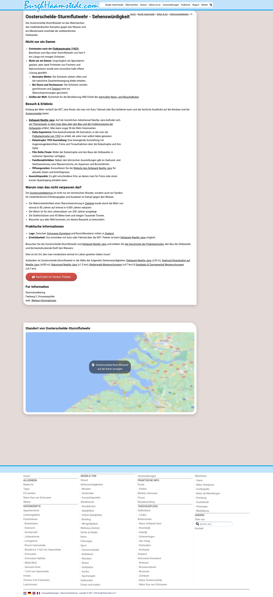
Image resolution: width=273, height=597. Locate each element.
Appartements (31, 510)
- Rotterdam (144, 545)
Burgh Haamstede (114, 4)
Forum (141, 497)
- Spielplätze (87, 510)
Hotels (27, 575)
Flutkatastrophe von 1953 (46, 136)
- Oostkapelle (202, 489)
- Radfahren (87, 554)
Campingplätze (31, 514)
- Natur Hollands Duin (149, 523)
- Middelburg (202, 510)
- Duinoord (29, 527)
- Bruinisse (143, 571)
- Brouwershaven (147, 567)
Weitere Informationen (44, 300)
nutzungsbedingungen (50, 593)
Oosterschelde (34, 113)
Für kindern (29, 493)
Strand (143, 4)
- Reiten (85, 562)
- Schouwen (29, 554)
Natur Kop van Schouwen (37, 497)
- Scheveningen (146, 536)
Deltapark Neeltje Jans (41, 120)
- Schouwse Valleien (34, 558)
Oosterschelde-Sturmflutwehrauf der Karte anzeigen (110, 367)
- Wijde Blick (30, 562)
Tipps (26, 488)
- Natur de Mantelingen (207, 493)
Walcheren (201, 476)
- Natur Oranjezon (204, 484)
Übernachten (131, 4)
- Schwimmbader (90, 549)
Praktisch (185, 4)
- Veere (199, 480)
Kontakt (199, 528)
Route (141, 484)
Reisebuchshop (146, 502)
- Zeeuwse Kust (31, 567)
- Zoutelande (202, 502)
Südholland (144, 510)
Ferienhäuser (30, 519)
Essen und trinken (90, 584)
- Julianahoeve (31, 536)
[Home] (101, 4)
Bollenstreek (144, 519)
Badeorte (28, 484)
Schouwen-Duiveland (58, 233)
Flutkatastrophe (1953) (66, 48)
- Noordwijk (144, 527)
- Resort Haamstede (34, 545)
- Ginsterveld (30, 532)
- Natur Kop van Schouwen (152, 584)
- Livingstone (30, 541)
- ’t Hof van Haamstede (36, 571)
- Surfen (85, 571)
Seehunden (87, 580)
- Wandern (86, 558)
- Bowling (86, 519)
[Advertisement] (223, 90)
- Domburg (201, 497)
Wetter (204, 4)
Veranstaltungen (171, 4)
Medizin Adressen (148, 493)
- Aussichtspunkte (90, 497)
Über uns (200, 519)
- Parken (142, 488)
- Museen (86, 488)
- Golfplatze (87, 567)
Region (195, 4)
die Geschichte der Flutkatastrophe (144, 244)
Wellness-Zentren (90, 528)
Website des (92, 168)
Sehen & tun (155, 4)
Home (26, 476)
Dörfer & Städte (89, 532)
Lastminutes (30, 584)
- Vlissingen (201, 506)
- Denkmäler (87, 493)
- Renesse (143, 562)
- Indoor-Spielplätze (91, 515)
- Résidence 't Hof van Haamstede (42, 549)
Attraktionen (87, 502)
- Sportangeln (88, 576)
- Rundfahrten (88, 506)
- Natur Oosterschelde (150, 580)
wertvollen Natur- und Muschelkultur (119, 97)
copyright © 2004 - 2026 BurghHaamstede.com (97, 593)
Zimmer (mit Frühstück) (36, 580)
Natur (84, 536)
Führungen (86, 541)
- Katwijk (142, 532)
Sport (84, 545)
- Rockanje (143, 549)
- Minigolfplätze (89, 523)
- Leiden (142, 514)
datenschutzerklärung (68, 593)
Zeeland (56, 88)
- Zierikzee (143, 575)
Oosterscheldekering (41, 193)
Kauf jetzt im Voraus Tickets (51, 277)
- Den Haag (144, 541)
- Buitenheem (30, 523)
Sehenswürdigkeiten (92, 484)
